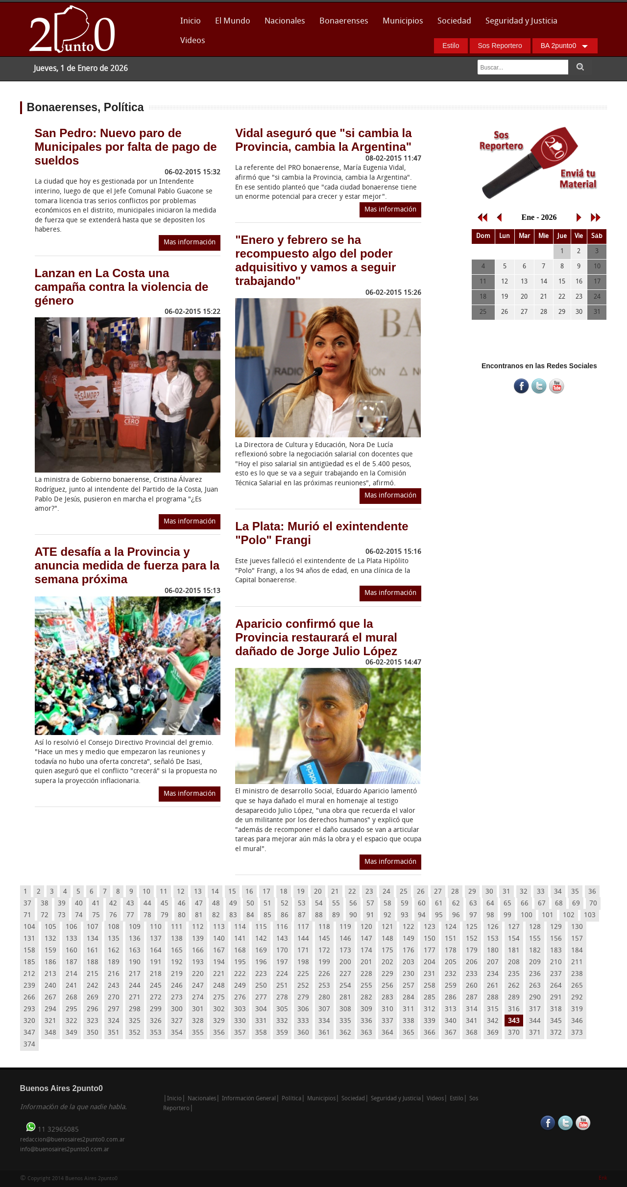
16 (249, 892)
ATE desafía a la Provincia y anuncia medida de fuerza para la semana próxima (127, 565)
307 (324, 1009)
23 (369, 892)
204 (429, 962)
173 (345, 950)
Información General (249, 1099)
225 (303, 974)
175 (387, 950)
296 (92, 1009)
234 (493, 974)
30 (489, 892)
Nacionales (285, 21)
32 (524, 892)
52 (285, 903)
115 (261, 927)
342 (493, 1021)
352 (135, 1033)
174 (366, 950)
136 (135, 939)
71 (27, 915)
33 (541, 892)
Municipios (403, 21)
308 (345, 1009)
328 (198, 1021)
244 (135, 986)
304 (261, 1009)
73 (62, 915)
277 (261, 997)
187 (71, 962)
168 (240, 950)
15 (232, 892)
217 (135, 974)
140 (219, 939)
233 (472, 974)
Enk (603, 1178)
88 (319, 915)
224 (282, 974)
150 (429, 939)
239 (29, 986)
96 (456, 915)
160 (71, 950)
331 (261, 1021)
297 (114, 1009)
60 (422, 903)
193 (198, 962)
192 (177, 962)
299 (156, 1009)
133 (71, 939)
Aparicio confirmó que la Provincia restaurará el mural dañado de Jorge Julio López (316, 637)
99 (507, 915)
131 (29, 939)
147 (366, 939)
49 (233, 903)
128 (535, 927)
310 (387, 1009)
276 (240, 997)
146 (345, 939)
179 (472, 950)
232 (451, 974)
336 (366, 1021)
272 (156, 997)
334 (324, 1021)
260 (472, 986)
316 (514, 1009)
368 (472, 1033)
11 (164, 892)
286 (451, 997)
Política (291, 1099)
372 (556, 1033)
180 (493, 950)
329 (219, 1021)
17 (266, 892)
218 (156, 974)
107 (92, 927)
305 (282, 1009)
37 (27, 903)
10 (146, 892)
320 (29, 1021)
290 (535, 997)
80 (182, 915)
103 (590, 915)
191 (156, 962)
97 (473, 915)
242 (92, 986)
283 (387, 997)
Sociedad (454, 21)
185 (29, 962)
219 (177, 974)
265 (577, 986)
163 (135, 950)
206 (472, 962)
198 (303, 962)
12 (181, 892)
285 (429, 997)
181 (514, 950)
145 (324, 939)
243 (114, 986)
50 (250, 903)
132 (50, 939)
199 (324, 962)
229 (387, 974)
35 (575, 892)
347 (29, 1033)
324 (114, 1021)
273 (177, 997)
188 (92, 962)
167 (219, 950)
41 (96, 903)
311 (408, 1009)
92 (387, 915)
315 (493, 1009)
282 (366, 997)
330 (240, 1021)
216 (114, 974)
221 (219, 974)
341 (472, 1021)
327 (177, 1021)
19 (301, 892)
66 (525, 903)
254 (345, 986)
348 (50, 1033)
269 (92, 997)
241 (71, 986)
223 (261, 974)
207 (493, 962)
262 (514, 986)
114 (240, 927)
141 (240, 939)
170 (282, 950)
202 (387, 962)
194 (219, 962)
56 (353, 903)
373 (577, 1033)
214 (71, 974)
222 (240, 974)
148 (387, 939)
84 (250, 915)
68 (559, 903)
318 (556, 1009)
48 (216, 903)
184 (577, 950)
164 (156, 950)
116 (282, 927)
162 (114, 950)
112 (198, 927)
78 (147, 915)
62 (456, 903)
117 (303, 927)
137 (156, 939)
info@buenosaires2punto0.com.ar (64, 1150)
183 (556, 950)
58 (387, 903)
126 (493, 927)
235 (514, 974)
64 (490, 903)
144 (303, 939)
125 (472, 927)
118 (324, 927)
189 (114, 962)
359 (282, 1033)
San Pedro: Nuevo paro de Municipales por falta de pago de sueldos (126, 146)
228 (366, 974)
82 (216, 915)
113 (219, 927)
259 (451, 986)
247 (198, 986)
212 (29, 974)
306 (303, 1009)
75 (96, 915)
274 (198, 997)
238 (577, 974)
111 (177, 927)
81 (199, 915)
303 (240, 1009)
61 (439, 903)
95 (439, 915)
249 (240, 986)
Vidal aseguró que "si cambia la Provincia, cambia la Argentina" (323, 139)
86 (285, 915)
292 (577, 997)
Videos (192, 41)
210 (556, 962)
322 (71, 1021)
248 (219, 986)
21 (335, 892)
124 (451, 927)
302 (219, 1009)
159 (50, 950)
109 (135, 927)
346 (577, 1021)
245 (156, 986)
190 (135, 962)
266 (29, 997)
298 (135, 1009)
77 (130, 915)
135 (114, 939)
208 (514, 962)
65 (507, 903)
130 (577, 927)
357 (240, 1033)
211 (577, 962)
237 (556, 974)
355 (198, 1033)
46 (182, 903)
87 (302, 915)
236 (535, 974)
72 (44, 915)
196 (261, 962)
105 (50, 927)
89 (336, 915)
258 (429, 986)
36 (592, 892)
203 (408, 962)
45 (165, 903)
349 (71, 1033)
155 (535, 939)
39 (62, 903)
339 (429, 1021)
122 (408, 927)
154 (514, 939)
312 (429, 1009)
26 (421, 892)
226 (324, 974)
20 (318, 892)
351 (114, 1033)
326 (156, 1021)
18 (284, 892)
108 (114, 927)
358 (261, 1033)
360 (303, 1033)
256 (387, 986)
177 (429, 950)
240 (50, 986)
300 (177, 1009)
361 (324, 1033)
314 (472, 1009)
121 (387, 927)
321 (50, 1021)
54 (319, 903)
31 (506, 892)
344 (535, 1021)
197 (282, 962)
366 (429, 1033)
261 (493, 986)
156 (556, 939)
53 (302, 903)
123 (429, 927)
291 (556, 997)
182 (535, 950)
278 (282, 997)
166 (198, 950)
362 (345, 1033)
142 (261, 939)
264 (556, 986)
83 (233, 915)
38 (44, 903)
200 (345, 962)
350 (92, 1033)
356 (219, 1033)
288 (493, 997)
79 (165, 915)
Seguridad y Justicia (521, 21)
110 (156, 927)
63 (473, 903)
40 (79, 903)
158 (29, 950)
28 (455, 892)
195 (240, 962)
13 (198, 892)
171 (303, 950)
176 (408, 950)
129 (556, 927)
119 (345, 927)
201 (366, 962)
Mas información (190, 242)
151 (451, 939)
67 (542, 903)
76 (113, 915)
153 (493, 939)
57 (370, 903)
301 (198, 1009)
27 (438, 892)
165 (177, 950)
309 (366, 1009)
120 (366, 927)
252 (303, 986)
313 (451, 1009)
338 (408, 1021)
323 (92, 1021)
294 (50, 1009)
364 (387, 1033)
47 (199, 903)
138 (177, 939)
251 (282, 986)
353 (156, 1033)
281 (345, 997)
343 (514, 1021)
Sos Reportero (500, 45)
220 (198, 974)
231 (429, 974)
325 (135, 1021)
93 (405, 915)
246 (177, 986)
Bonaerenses (341, 24)
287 (472, 997)
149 (408, 939)
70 (593, 903)
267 (50, 997)
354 (177, 1033)
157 (577, 939)
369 (493, 1033)
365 (408, 1033)
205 (451, 962)
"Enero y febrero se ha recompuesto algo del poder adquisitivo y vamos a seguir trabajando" (315, 260)
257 (408, 986)
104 (29, 927)
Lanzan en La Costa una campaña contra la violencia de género (122, 286)
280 (324, 997)
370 (514, 1033)
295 (71, 1009)
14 (215, 892)
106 (71, 927)
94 (422, 915)
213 (50, 974)
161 (92, 950)
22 (352, 892)
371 (535, 1033)
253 (324, 986)
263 (535, 986)
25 (404, 892)
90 (353, 915)
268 (71, 997)
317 (535, 1009)
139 (198, 939)
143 (282, 939)
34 (558, 892)
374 (29, 1044)
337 (387, 1021)
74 (79, 915)
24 (386, 892)
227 (345, 974)
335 (345, 1021)
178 (451, 950)
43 (130, 903)
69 (576, 903)
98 (490, 915)
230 (408, 974)
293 (29, 1009)
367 (451, 1033)
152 (472, 939)
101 (548, 915)
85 (267, 915)
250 (261, 986)
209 (535, 962)
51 (267, 903)
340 (451, 1021)
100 (526, 915)
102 (569, 915)
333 (303, 1021)
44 (147, 903)
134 (92, 939)
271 (135, 997)
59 (405, 903)
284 (408, 997)
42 (113, 903)
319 (577, 1009)
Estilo (450, 45)
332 (282, 1021)
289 (514, 997)
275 (219, 997)
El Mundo (232, 21)
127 (514, 927)
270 (114, 997)
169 (261, 950)
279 (303, 997)
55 (336, 903)
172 (324, 950)
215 (92, 974)
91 (370, 915)
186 (50, 962)
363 (366, 1033)
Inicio (190, 21)
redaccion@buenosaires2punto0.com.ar (72, 1140)
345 (556, 1021)
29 (472, 892)
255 (366, 986)
